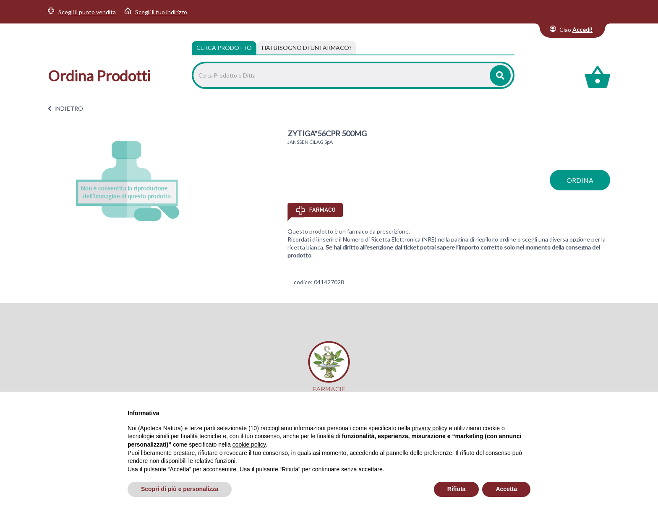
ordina (580, 180)
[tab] (306, 48)
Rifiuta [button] (456, 489)
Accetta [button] (506, 489)
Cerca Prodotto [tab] (224, 47)
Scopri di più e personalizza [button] (179, 489)
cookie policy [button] (249, 444)
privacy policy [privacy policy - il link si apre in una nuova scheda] (429, 428)
